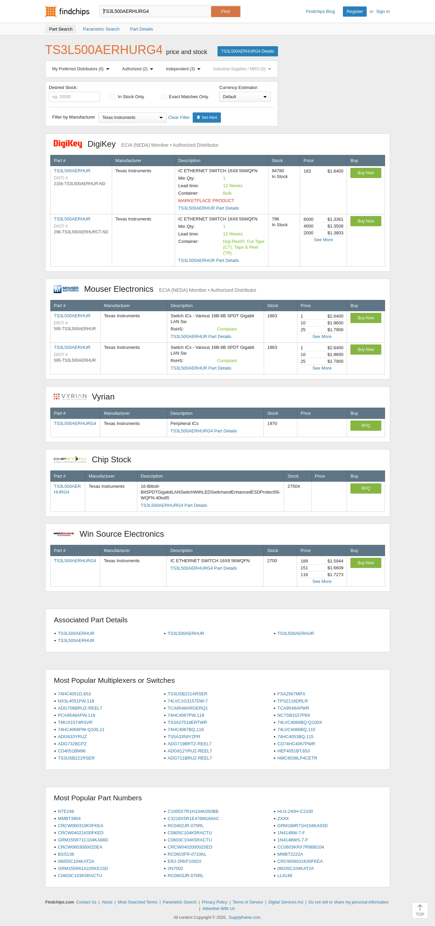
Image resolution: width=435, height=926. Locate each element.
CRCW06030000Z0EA (80, 847)
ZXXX (283, 818)
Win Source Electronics (112, 533)
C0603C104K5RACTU (190, 839)
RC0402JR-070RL (186, 825)
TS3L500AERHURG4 (75, 423)
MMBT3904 (69, 818)
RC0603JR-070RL (186, 875)
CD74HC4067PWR (296, 743)
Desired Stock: (74, 93)
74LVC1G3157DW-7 (188, 701)
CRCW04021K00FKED (80, 832)
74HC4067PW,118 (186, 715)
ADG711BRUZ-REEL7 (190, 758)
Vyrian (88, 396)
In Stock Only (127, 96)
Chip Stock (96, 459)
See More (323, 239)
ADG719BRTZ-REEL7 (189, 743)
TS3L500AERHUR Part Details (208, 208)
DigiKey (136, 143)
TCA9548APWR (293, 708)
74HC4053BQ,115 (295, 736)
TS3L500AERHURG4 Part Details (204, 430)
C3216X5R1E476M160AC (193, 818)
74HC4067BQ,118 (186, 729)
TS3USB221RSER (76, 758)
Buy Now (366, 173)
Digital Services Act (285, 902)
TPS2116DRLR (292, 701)
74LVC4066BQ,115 (296, 729)
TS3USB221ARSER (187, 693)
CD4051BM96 (72, 750)
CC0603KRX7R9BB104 (300, 847)
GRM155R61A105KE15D (83, 868)
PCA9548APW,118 (76, 715)
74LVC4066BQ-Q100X (299, 722)
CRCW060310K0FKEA (80, 825)
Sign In (383, 11)
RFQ (366, 425)
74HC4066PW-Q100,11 (81, 729)
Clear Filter (179, 117)
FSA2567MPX (291, 693)
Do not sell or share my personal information (348, 902)
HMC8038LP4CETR (297, 758)
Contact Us (86, 902)
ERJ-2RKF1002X (185, 861)
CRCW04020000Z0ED (190, 847)
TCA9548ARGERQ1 (188, 708)
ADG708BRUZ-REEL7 (80, 708)
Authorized (139, 69)
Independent (185, 69)
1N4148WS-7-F (292, 839)
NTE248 (66, 811)
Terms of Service (248, 902)
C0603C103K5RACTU (80, 875)
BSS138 (66, 854)
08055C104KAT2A (76, 861)
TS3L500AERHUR (72, 170)
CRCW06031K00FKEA (300, 861)
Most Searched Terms (138, 902)
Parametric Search (179, 902)
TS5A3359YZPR (184, 736)
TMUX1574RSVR (75, 722)
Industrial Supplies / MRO (243, 69)
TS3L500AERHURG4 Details (247, 51)
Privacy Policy (214, 902)
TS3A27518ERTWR (187, 722)
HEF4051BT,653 (293, 750)
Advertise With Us (219, 908)
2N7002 (175, 868)
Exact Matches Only (184, 96)
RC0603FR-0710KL (187, 854)
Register (355, 11)
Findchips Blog (320, 11)
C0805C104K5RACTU (190, 832)
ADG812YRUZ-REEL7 (190, 750)
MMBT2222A (290, 854)
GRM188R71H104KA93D (302, 825)
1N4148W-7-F (291, 832)
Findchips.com (67, 11)
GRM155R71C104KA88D (83, 839)
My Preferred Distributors (82, 69)
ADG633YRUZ (72, 736)
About (107, 902)
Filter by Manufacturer (73, 117)
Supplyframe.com (244, 917)
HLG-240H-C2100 (295, 811)
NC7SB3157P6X (293, 715)
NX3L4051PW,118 (76, 701)
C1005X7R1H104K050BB (193, 811)
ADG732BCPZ (72, 743)
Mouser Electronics (155, 288)
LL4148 (284, 875)
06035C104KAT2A (295, 868)
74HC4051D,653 (74, 693)
